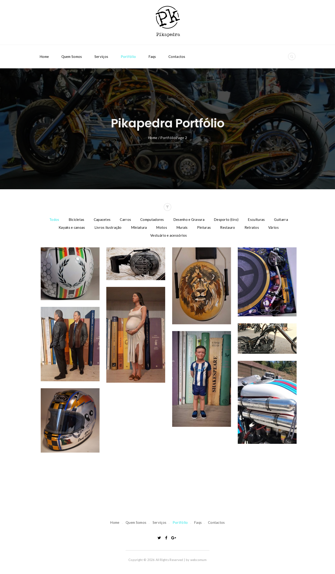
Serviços (101, 56)
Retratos (252, 227)
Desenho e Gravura (188, 219)
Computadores (152, 219)
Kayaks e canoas (72, 227)
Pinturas (204, 227)
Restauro (227, 227)
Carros (125, 219)
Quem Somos (71, 56)
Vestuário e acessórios (168, 235)
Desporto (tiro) (226, 219)
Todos (54, 219)
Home (44, 56)
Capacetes (102, 219)
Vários (273, 227)
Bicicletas (76, 219)
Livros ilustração (108, 227)
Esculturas (256, 219)
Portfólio (128, 56)
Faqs (152, 56)
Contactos (176, 56)
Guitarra (281, 219)
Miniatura (139, 227)
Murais (182, 227)
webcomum (198, 560)
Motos (161, 227)
